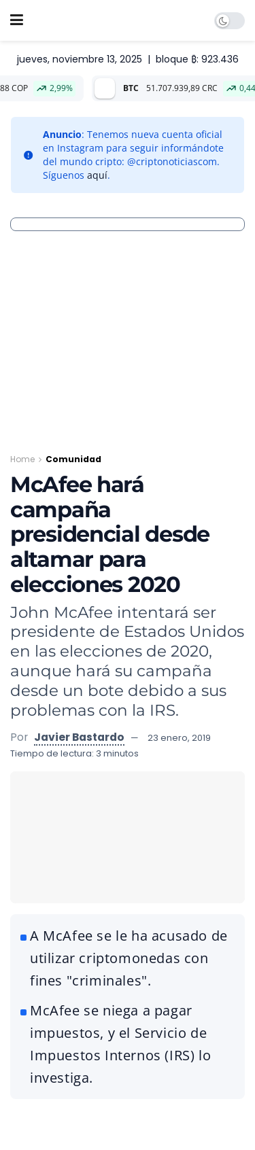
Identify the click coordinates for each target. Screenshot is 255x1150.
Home (22, 459)
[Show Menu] (16, 20)
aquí (97, 175)
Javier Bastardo (79, 737)
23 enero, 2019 (179, 737)
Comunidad (73, 459)
